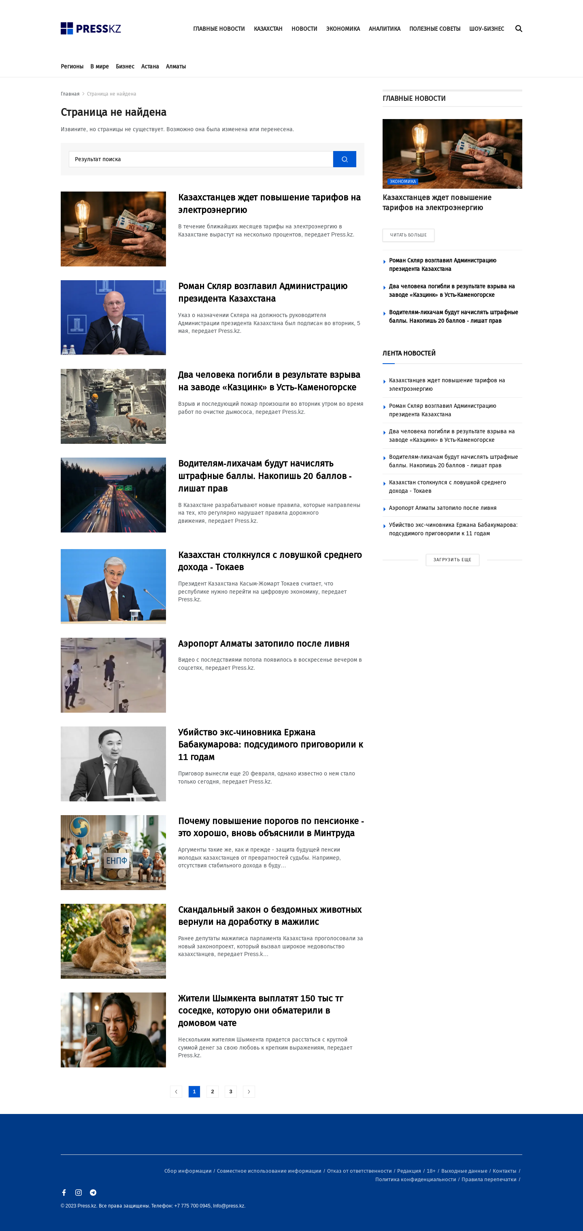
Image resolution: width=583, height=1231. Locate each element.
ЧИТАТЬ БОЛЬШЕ (408, 235)
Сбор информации (188, 1171)
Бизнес (125, 66)
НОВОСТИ (304, 29)
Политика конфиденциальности (416, 1179)
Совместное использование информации (270, 1171)
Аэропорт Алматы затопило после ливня (443, 508)
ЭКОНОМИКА (343, 29)
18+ (432, 1171)
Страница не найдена (111, 94)
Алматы (176, 66)
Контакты (505, 1171)
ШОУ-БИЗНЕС (486, 29)
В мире (99, 66)
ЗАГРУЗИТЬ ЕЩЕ (453, 559)
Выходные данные (465, 1171)
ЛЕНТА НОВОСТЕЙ (409, 353)
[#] (91, 26)
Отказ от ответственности (360, 1171)
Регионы (72, 66)
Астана (150, 66)
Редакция (409, 1171)
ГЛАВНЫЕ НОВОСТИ (219, 29)
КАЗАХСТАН (268, 29)
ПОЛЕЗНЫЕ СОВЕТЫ (434, 29)
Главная (70, 94)
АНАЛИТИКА (384, 29)
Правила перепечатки (490, 1179)
